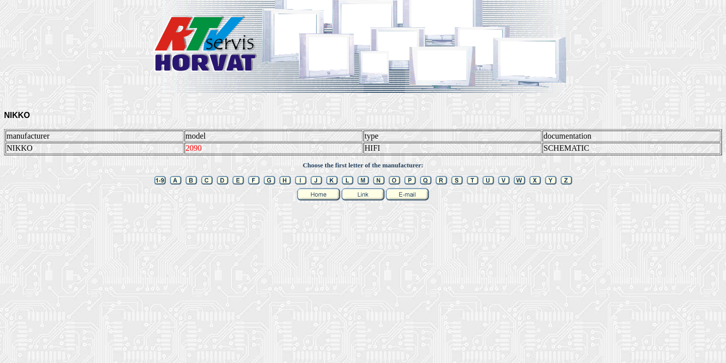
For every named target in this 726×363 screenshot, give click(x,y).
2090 (194, 148)
